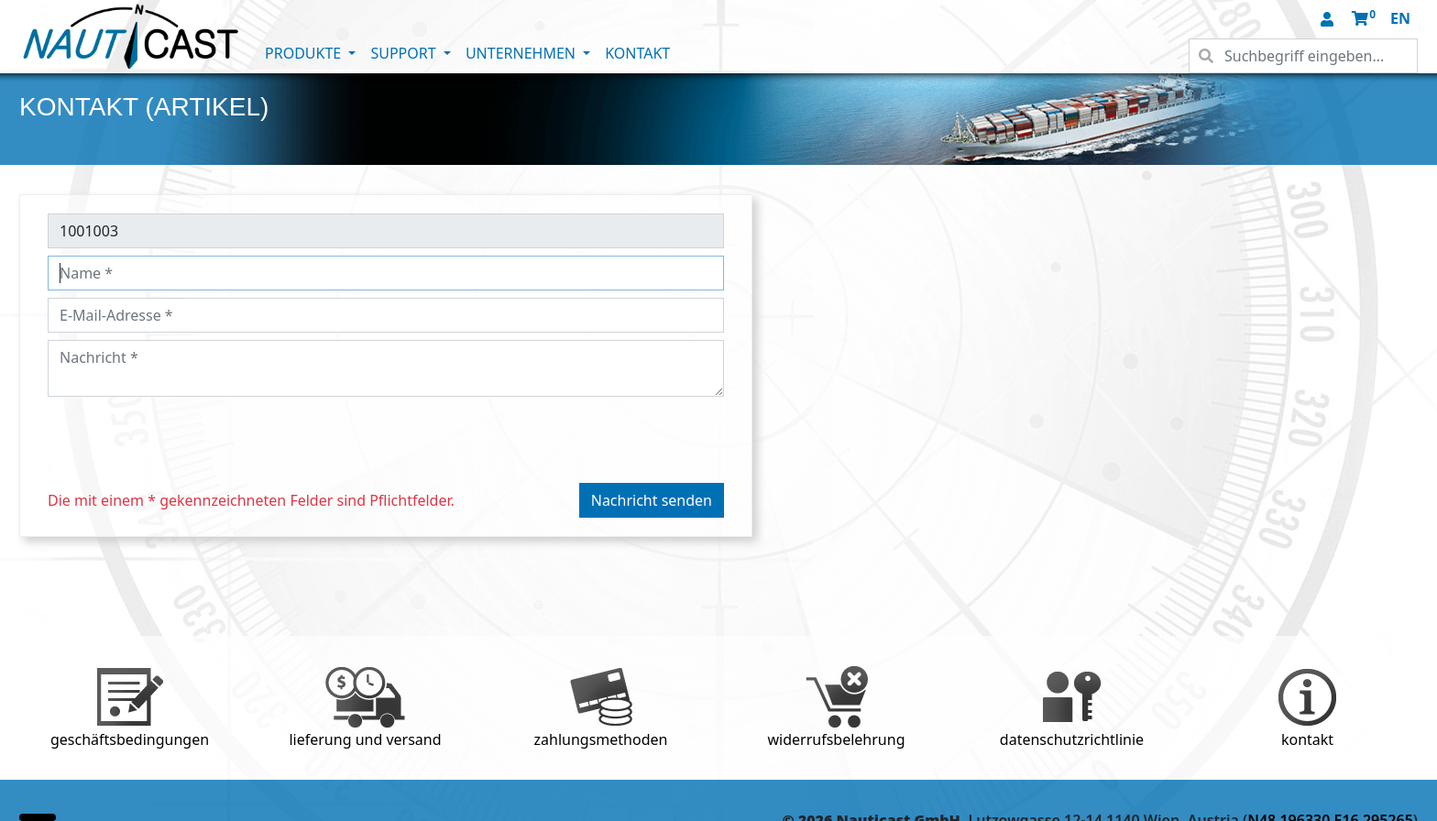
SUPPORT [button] (404, 53)
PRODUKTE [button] (305, 53)
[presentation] (187, 440)
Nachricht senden (651, 500)
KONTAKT (637, 53)
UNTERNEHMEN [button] (522, 53)
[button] (1328, 20)
